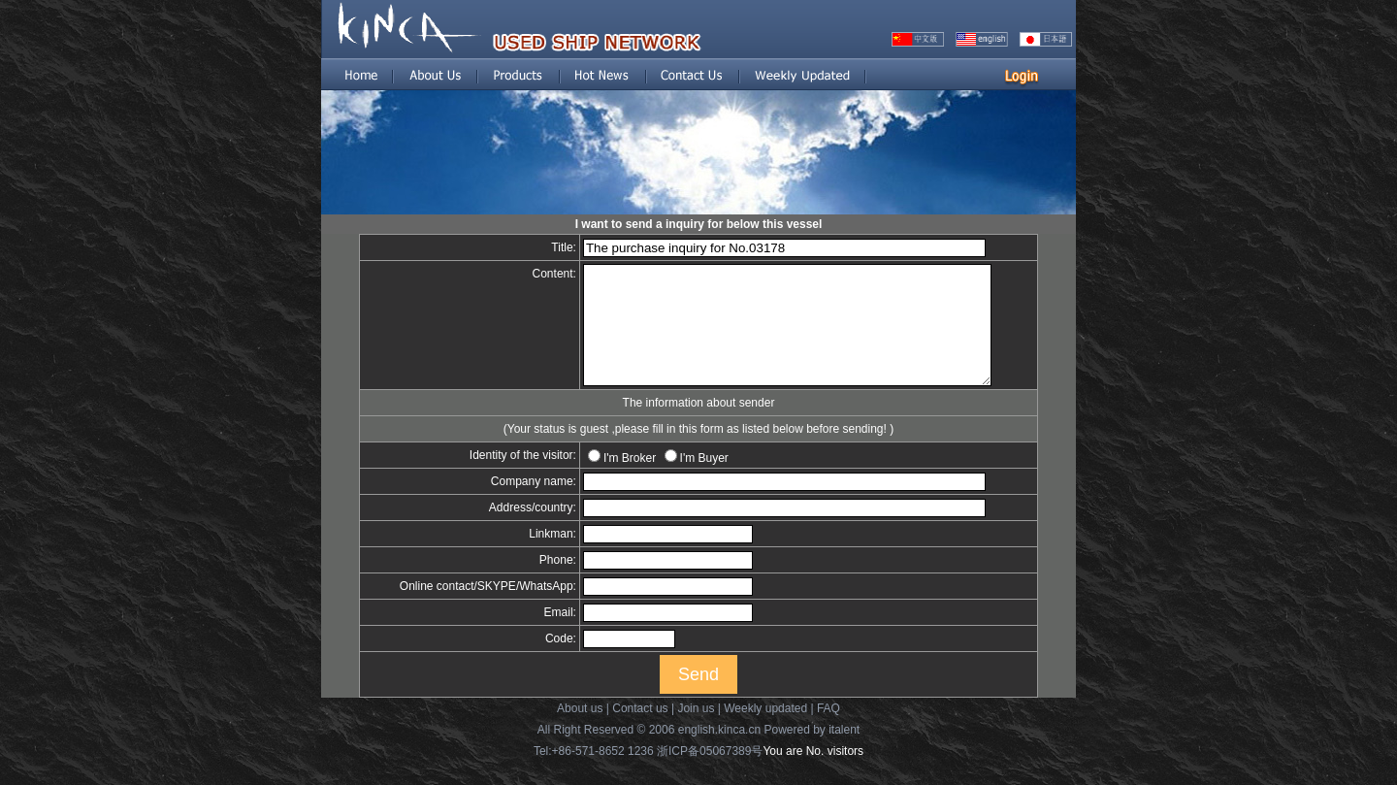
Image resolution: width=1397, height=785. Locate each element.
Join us (695, 731)
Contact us (639, 731)
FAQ (828, 731)
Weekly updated (765, 731)
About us (579, 731)
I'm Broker (616, 481)
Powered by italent (811, 753)
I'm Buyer (691, 481)
